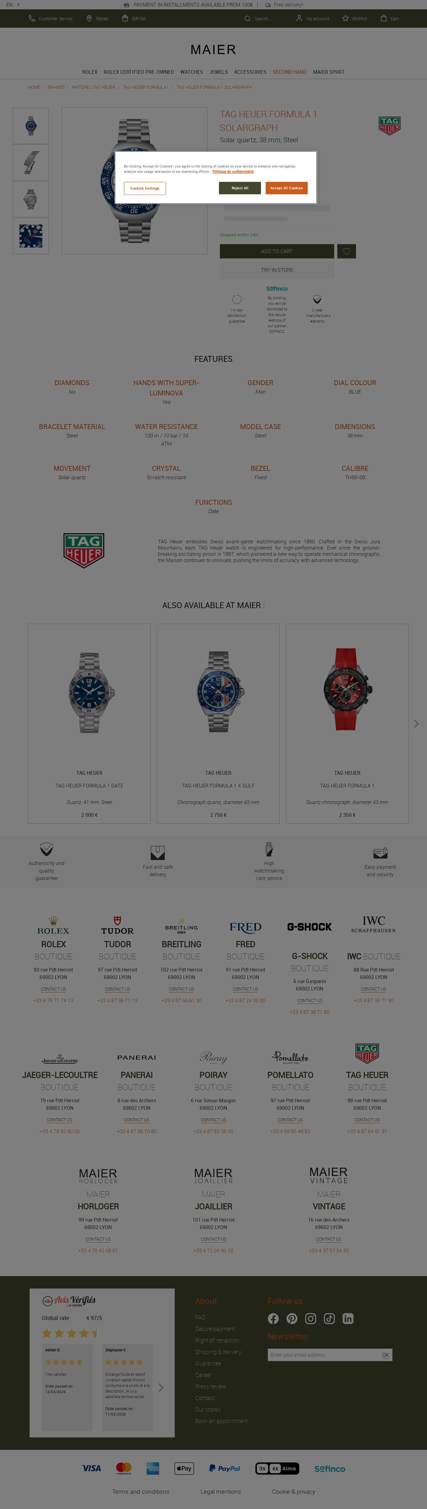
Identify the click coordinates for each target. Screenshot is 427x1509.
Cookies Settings (144, 188)
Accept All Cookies (286, 188)
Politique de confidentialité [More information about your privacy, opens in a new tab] (233, 171)
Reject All (240, 188)
